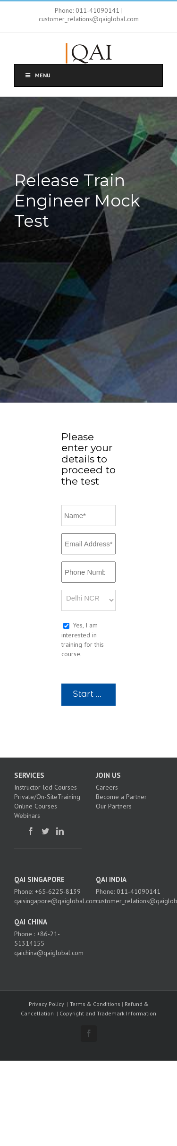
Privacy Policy (46, 1003)
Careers (107, 787)
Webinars (27, 815)
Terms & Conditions (95, 1003)
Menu (37, 75)
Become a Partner (121, 796)
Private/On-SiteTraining (47, 796)
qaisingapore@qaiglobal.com (56, 901)
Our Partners (114, 806)
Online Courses (35, 806)
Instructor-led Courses (45, 787)
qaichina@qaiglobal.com (49, 952)
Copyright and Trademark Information (107, 1013)
